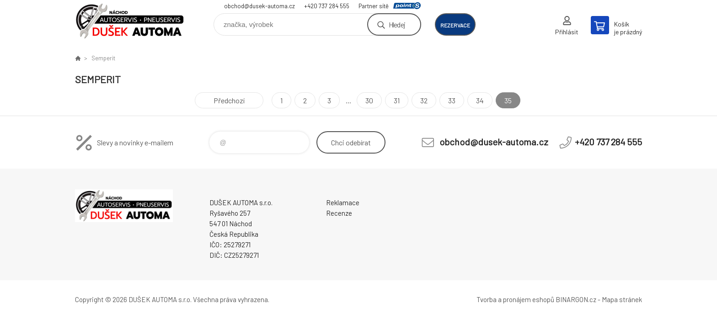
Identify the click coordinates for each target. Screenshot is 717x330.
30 (369, 100)
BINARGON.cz (576, 299)
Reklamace (342, 202)
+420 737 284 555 (326, 6)
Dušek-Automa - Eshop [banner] (130, 21)
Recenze (339, 213)
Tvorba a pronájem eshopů (515, 299)
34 (480, 100)
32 (424, 100)
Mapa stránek (622, 299)
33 (451, 100)
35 (508, 100)
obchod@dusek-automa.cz (259, 6)
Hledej (397, 24)
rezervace (455, 25)
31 (397, 100)
